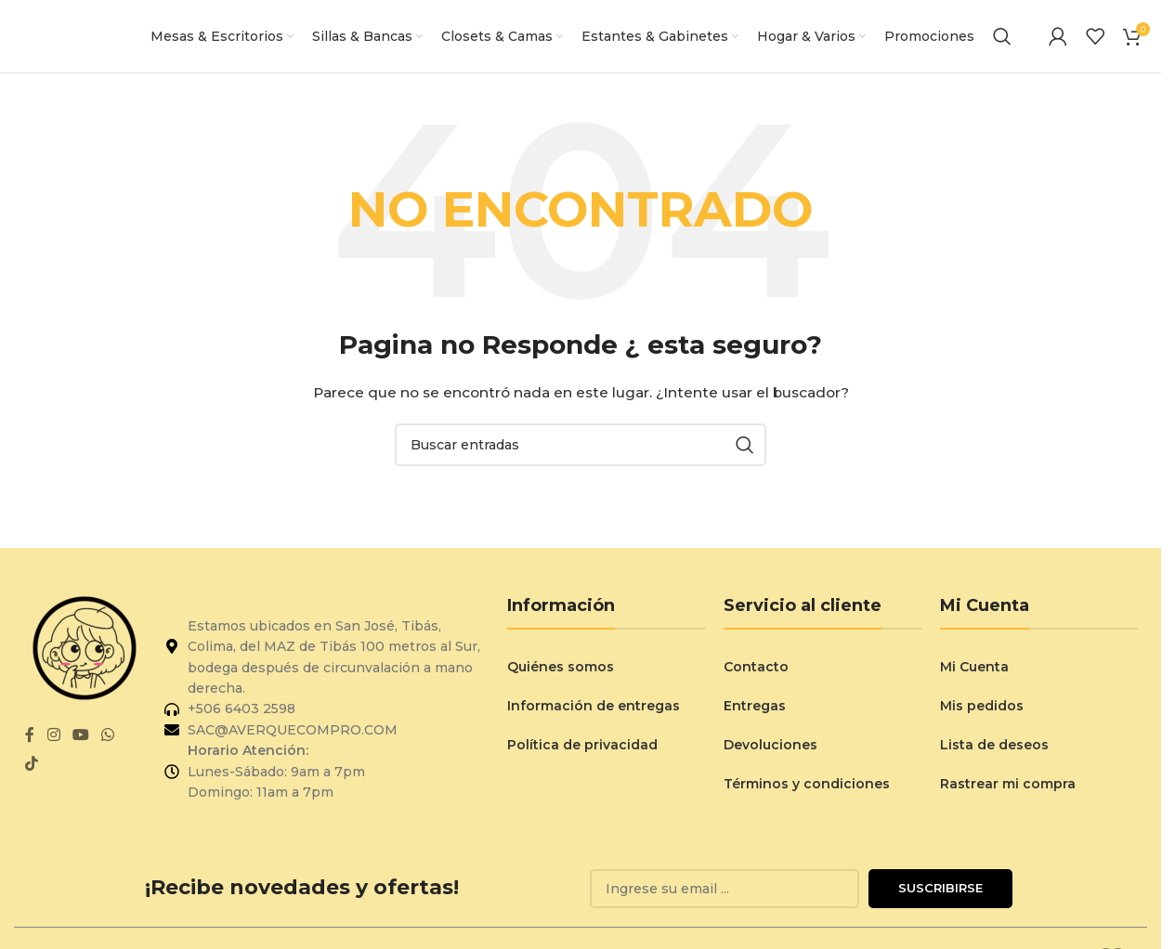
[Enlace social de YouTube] (80, 742)
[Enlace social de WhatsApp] (108, 742)
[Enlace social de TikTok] (31, 771)
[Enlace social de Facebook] (30, 742)
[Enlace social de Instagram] (53, 742)
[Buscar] (1002, 39)
